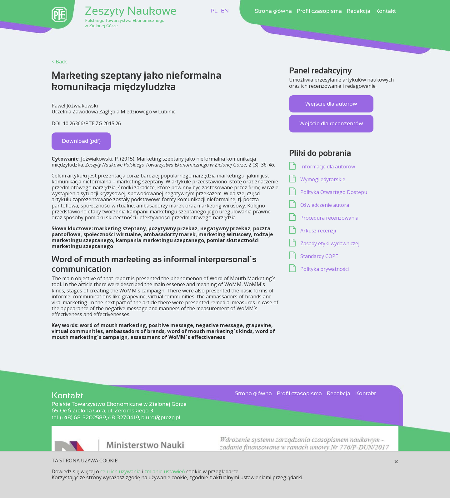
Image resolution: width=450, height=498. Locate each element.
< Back (59, 61)
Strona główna (273, 11)
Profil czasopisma (319, 11)
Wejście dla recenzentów (331, 123)
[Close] (396, 461)
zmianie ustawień (164, 471)
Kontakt (385, 11)
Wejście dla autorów (331, 104)
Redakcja (358, 11)
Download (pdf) (81, 141)
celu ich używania (120, 471)
